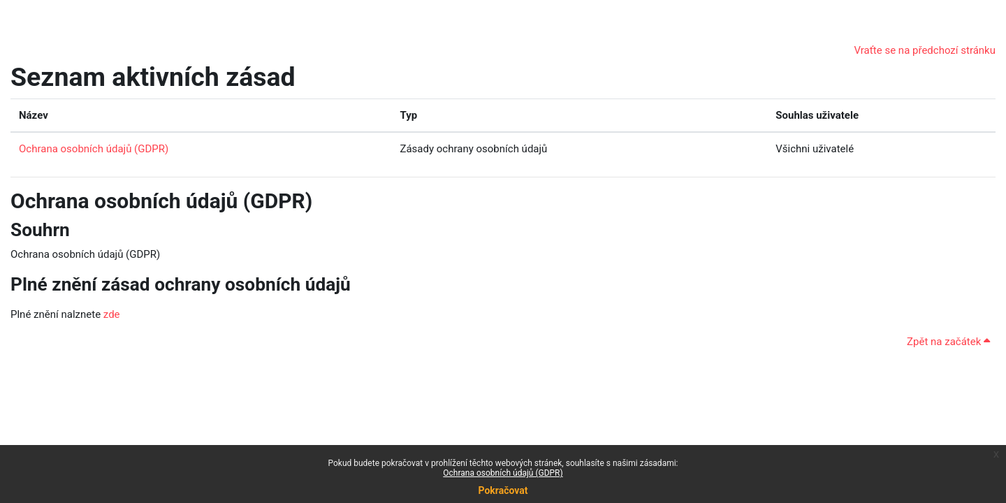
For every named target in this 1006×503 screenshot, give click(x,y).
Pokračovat (502, 490)
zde (111, 314)
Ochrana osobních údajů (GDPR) (502, 473)
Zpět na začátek (948, 341)
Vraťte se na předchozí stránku (925, 50)
